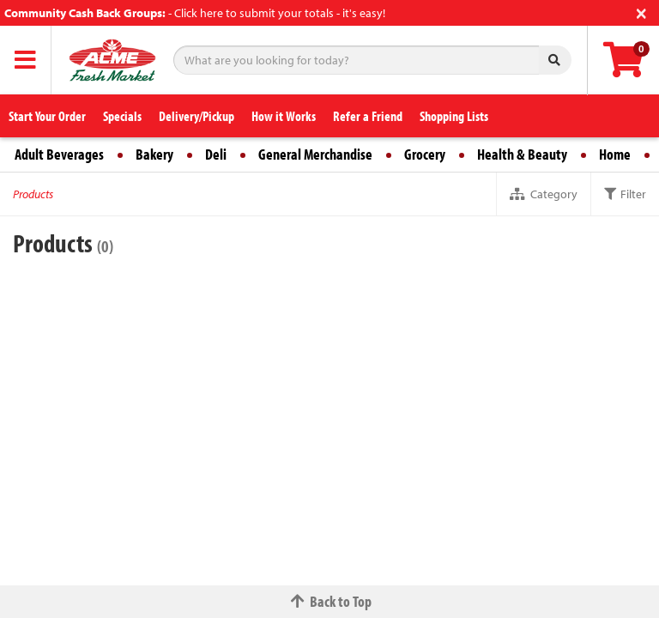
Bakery (154, 154)
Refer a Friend (367, 115)
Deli (216, 154)
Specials (122, 115)
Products (33, 194)
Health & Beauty (522, 154)
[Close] (641, 12)
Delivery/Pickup (196, 115)
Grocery (424, 154)
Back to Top (329, 601)
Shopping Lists (454, 115)
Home (615, 154)
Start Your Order (47, 115)
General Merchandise (315, 154)
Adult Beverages (59, 154)
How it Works (283, 115)
